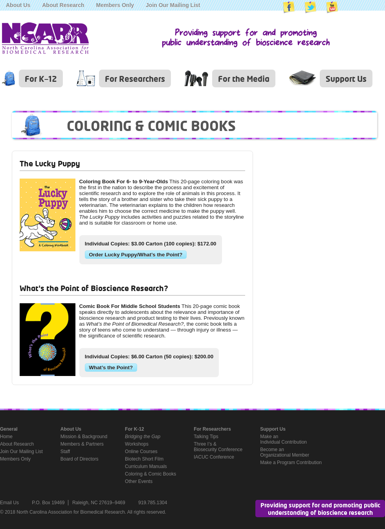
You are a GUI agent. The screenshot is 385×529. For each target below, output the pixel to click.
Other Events (138, 481)
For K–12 (41, 78)
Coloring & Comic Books (150, 474)
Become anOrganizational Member (284, 452)
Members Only (115, 5)
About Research (63, 5)
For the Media (244, 78)
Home (6, 436)
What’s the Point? (111, 367)
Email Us (9, 502)
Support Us (346, 78)
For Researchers (135, 78)
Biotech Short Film (144, 459)
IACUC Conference (214, 457)
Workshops (136, 444)
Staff (65, 451)
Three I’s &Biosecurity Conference (218, 446)
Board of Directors (79, 459)
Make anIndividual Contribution (283, 439)
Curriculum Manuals (146, 466)
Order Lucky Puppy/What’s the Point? (135, 255)
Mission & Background (83, 436)
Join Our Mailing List (173, 5)
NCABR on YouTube (332, 7)
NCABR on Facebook (289, 7)
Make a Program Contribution (291, 462)
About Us (18, 5)
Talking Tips (206, 436)
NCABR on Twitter (310, 7)
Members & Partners (82, 444)
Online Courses (141, 451)
